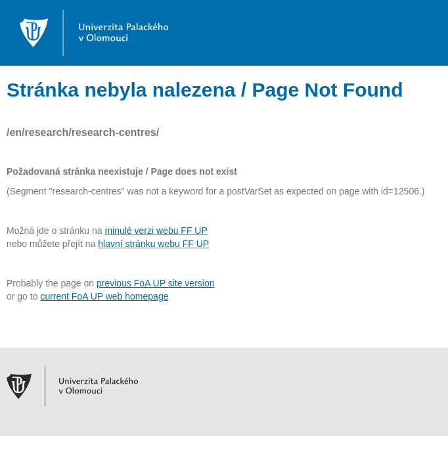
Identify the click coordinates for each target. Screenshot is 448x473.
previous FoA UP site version (156, 283)
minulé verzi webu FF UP (155, 230)
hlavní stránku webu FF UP (153, 243)
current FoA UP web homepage (104, 296)
